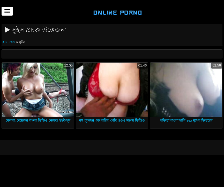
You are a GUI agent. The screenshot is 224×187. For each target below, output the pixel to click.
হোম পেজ (9, 42)
